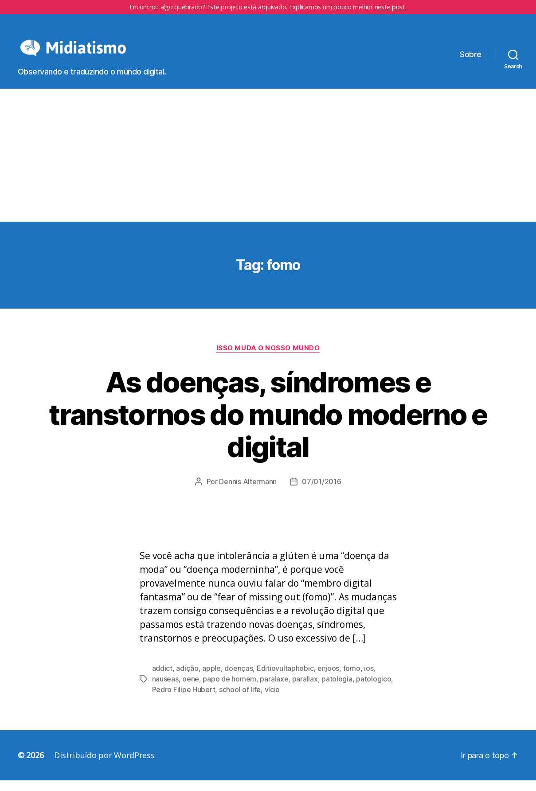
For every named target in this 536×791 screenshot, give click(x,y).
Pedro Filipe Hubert (183, 700)
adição (187, 678)
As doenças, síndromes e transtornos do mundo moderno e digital (268, 424)
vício (272, 700)
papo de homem (229, 689)
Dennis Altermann (248, 492)
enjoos (328, 678)
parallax (305, 689)
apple (211, 678)
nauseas (165, 689)
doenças (238, 678)
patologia (336, 689)
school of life (240, 700)
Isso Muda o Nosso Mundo (268, 358)
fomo (351, 678)
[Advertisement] (268, 165)
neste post (390, 7)
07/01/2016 (321, 492)
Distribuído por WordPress (104, 765)
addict (162, 678)
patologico (373, 689)
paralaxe (274, 689)
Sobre (470, 59)
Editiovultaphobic (285, 678)
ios (368, 678)
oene (190, 689)
